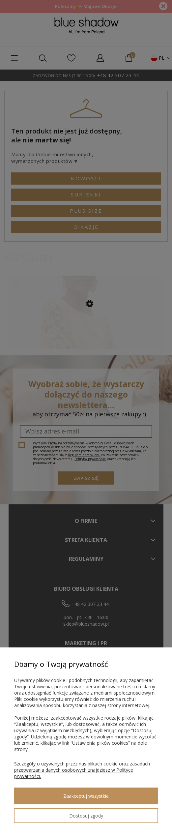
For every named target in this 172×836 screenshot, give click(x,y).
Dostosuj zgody (86, 816)
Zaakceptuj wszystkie (86, 796)
